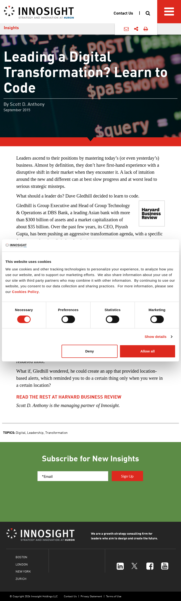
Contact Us (70, 596)
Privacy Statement (91, 596)
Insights (11, 27)
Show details (156, 337)
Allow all (147, 351)
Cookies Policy (25, 292)
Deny (89, 351)
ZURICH (21, 578)
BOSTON (21, 557)
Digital (20, 432)
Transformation (56, 432)
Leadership (35, 432)
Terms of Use (113, 596)
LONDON (22, 564)
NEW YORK (23, 571)
